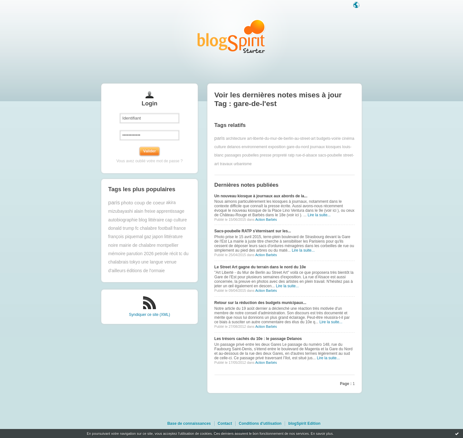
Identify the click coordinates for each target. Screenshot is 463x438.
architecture (236, 138)
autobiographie (123, 220)
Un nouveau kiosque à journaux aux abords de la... (260, 196)
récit (173, 253)
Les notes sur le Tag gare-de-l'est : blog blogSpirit (231, 36)
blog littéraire (151, 220)
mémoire (117, 253)
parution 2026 (140, 253)
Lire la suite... (319, 215)
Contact (225, 423)
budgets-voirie (329, 138)
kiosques (333, 147)
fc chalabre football (153, 228)
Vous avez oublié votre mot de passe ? (149, 161)
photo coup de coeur (143, 202)
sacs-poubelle (330, 155)
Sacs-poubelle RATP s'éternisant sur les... (252, 231)
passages (233, 155)
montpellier (167, 245)
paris (114, 203)
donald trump (121, 228)
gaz (147, 236)
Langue (357, 5)
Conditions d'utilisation (260, 423)
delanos (234, 147)
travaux (226, 164)
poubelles (250, 155)
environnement (254, 147)
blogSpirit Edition (304, 423)
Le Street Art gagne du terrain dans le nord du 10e (260, 267)
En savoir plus (321, 433)
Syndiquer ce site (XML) (149, 314)
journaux (317, 147)
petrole (161, 253)
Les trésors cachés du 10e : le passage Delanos (258, 338)
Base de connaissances (189, 423)
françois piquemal (125, 236)
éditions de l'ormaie (146, 270)
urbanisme (243, 164)
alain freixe (145, 211)
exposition (277, 147)
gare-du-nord (297, 147)
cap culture (176, 220)
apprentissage (171, 211)
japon (157, 236)
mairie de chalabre (137, 245)
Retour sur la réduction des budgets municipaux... (260, 302)
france (180, 228)
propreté (279, 155)
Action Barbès (266, 219)
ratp (291, 155)
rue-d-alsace (306, 155)
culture (220, 147)
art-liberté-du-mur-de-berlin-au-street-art (281, 138)
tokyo (135, 262)
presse (265, 155)
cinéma (348, 138)
